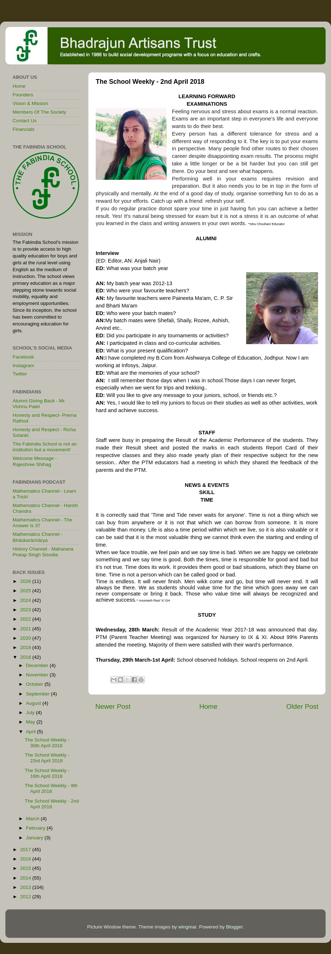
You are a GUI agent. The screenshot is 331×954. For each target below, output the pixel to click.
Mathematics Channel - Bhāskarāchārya (38, 537)
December (38, 665)
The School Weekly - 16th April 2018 (47, 773)
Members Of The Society (39, 112)
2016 (26, 859)
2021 (26, 628)
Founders (23, 94)
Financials (24, 129)
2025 (26, 590)
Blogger (234, 927)
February (36, 828)
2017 (26, 849)
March (33, 818)
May (31, 722)
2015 (26, 868)
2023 (26, 609)
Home (208, 706)
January (35, 837)
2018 (26, 657)
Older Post (302, 706)
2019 (26, 647)
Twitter (20, 373)
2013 (26, 887)
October (35, 684)
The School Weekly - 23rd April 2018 (47, 757)
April (31, 731)
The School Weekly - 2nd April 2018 (52, 803)
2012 (26, 896)
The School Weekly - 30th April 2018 (47, 742)
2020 (26, 638)
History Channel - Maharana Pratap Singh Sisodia (43, 551)
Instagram (23, 365)
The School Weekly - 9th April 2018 (51, 788)
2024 (26, 600)
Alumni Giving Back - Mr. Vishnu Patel (39, 403)
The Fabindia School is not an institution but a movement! (45, 446)
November (38, 674)
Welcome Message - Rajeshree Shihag (35, 461)
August (34, 703)
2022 (26, 619)
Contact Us (25, 120)
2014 (26, 878)
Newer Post (113, 706)
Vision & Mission (30, 103)
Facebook (23, 357)
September (38, 694)
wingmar (187, 927)
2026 (26, 581)
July (31, 712)
